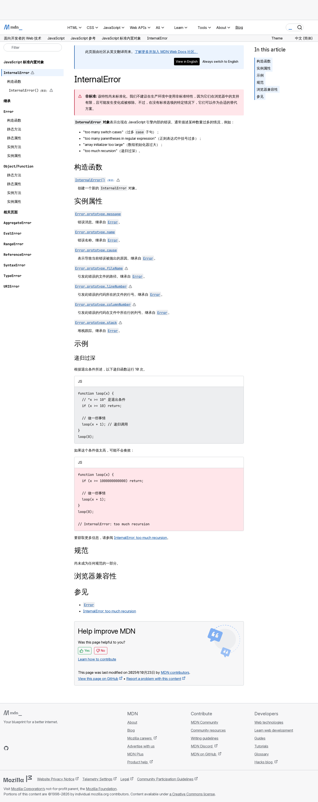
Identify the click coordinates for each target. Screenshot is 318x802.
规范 (260, 82)
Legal (124, 779)
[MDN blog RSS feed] (38, 748)
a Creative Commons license (192, 794)
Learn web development (273, 730)
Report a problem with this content (153, 678)
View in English (187, 61)
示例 (260, 75)
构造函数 (264, 61)
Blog (239, 27)
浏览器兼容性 (267, 89)
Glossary (261, 754)
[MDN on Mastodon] (30, 748)
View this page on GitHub (98, 678)
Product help (138, 762)
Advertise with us (141, 746)
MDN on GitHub (204, 754)
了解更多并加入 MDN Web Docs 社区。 (166, 51)
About (132, 722)
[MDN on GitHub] (6, 748)
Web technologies (268, 722)
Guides (259, 738)
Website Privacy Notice (55, 779)
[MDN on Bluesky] (14, 748)
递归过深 (84, 358)
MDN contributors (175, 672)
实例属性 (264, 68)
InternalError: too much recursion (140, 537)
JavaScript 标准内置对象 (24, 62)
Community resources (208, 730)
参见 (260, 96)
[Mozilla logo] (18, 779)
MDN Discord (202, 746)
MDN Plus (135, 754)
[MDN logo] (13, 713)
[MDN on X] (22, 748)
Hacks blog (263, 762)
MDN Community (204, 722)
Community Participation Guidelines (165, 779)
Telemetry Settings (97, 779)
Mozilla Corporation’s (28, 789)
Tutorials (261, 746)
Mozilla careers (140, 738)
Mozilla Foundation (101, 789)
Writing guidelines (204, 738)
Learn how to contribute (97, 659)
